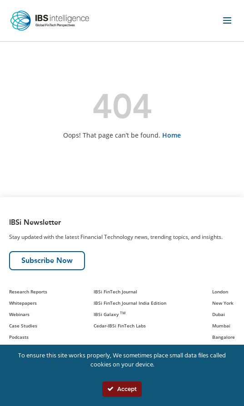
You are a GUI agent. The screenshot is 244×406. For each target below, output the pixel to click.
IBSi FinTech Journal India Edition (130, 303)
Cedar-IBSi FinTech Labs (120, 325)
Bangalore (223, 337)
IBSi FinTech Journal (115, 291)
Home (171, 135)
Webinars (19, 314)
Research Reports (28, 291)
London (220, 291)
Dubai (218, 314)
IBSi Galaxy (109, 314)
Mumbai (221, 325)
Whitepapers (23, 303)
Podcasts (19, 337)
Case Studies (23, 325)
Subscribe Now (47, 260)
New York (223, 303)
